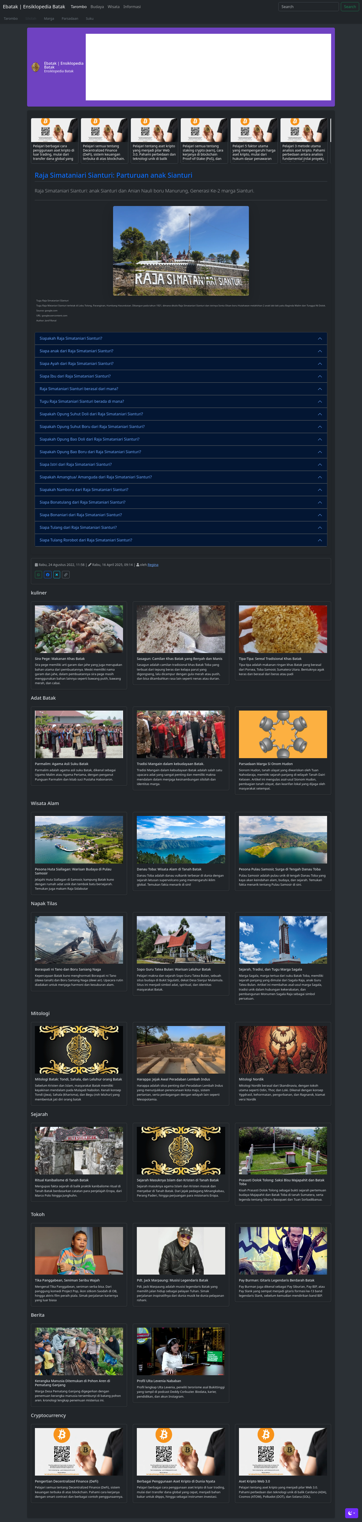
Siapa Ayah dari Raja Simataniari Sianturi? (77, 363)
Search (350, 6)
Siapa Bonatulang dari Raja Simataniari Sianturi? (82, 502)
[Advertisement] (208, 67)
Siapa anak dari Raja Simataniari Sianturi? (76, 350)
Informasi (132, 6)
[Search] (308, 6)
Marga (49, 18)
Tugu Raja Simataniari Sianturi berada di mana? (82, 401)
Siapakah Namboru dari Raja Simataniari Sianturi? (84, 489)
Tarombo (79, 6)
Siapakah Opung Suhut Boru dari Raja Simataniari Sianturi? (92, 426)
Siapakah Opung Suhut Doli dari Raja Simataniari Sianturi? (91, 414)
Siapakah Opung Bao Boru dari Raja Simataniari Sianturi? (90, 451)
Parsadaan (70, 18)
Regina (153, 564)
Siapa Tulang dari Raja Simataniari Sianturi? (78, 527)
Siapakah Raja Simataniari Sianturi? (71, 338)
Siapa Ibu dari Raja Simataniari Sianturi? (75, 376)
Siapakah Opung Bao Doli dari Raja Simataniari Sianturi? (89, 439)
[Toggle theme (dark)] (351, 1513)
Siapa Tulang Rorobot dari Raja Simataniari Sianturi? (86, 540)
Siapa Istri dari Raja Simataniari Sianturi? (76, 464)
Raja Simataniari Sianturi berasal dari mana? (79, 388)
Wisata (113, 6)
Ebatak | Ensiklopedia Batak (34, 6)
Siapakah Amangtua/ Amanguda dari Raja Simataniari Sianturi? (96, 477)
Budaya (97, 6)
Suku (89, 18)
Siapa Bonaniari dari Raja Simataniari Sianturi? (81, 514)
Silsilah (30, 18)
